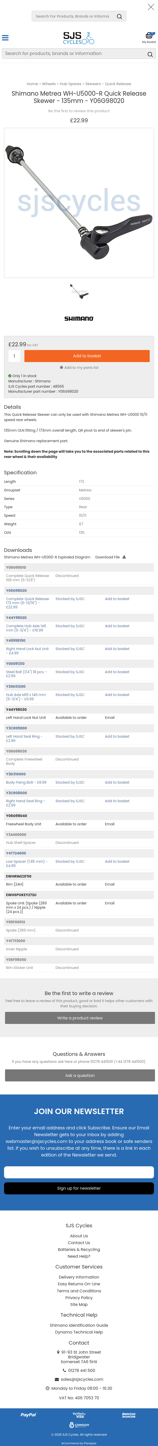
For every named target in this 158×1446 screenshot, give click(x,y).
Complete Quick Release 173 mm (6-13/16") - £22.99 (27, 603)
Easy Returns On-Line (79, 1284)
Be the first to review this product (79, 111)
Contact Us (79, 1243)
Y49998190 (15, 640)
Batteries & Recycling (79, 1249)
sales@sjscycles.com (82, 1379)
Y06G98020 (16, 590)
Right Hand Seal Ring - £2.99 (25, 803)
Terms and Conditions (79, 1291)
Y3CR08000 (16, 792)
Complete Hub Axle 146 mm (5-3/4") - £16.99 (26, 628)
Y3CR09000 (16, 728)
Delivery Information (79, 1277)
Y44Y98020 (16, 617)
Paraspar (90, 1443)
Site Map (79, 1304)
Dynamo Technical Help (79, 1332)
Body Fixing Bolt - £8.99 (26, 782)
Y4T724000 (16, 853)
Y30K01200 (15, 686)
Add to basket (117, 598)
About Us (79, 1236)
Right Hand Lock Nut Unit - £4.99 (27, 651)
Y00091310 (15, 663)
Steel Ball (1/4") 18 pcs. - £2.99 (26, 674)
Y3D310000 (16, 774)
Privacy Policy (79, 1298)
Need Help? (79, 1256)
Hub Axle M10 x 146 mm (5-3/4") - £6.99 (26, 697)
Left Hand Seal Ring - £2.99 (24, 738)
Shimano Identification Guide (79, 1325)
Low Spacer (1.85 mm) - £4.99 (27, 863)
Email (109, 717)
